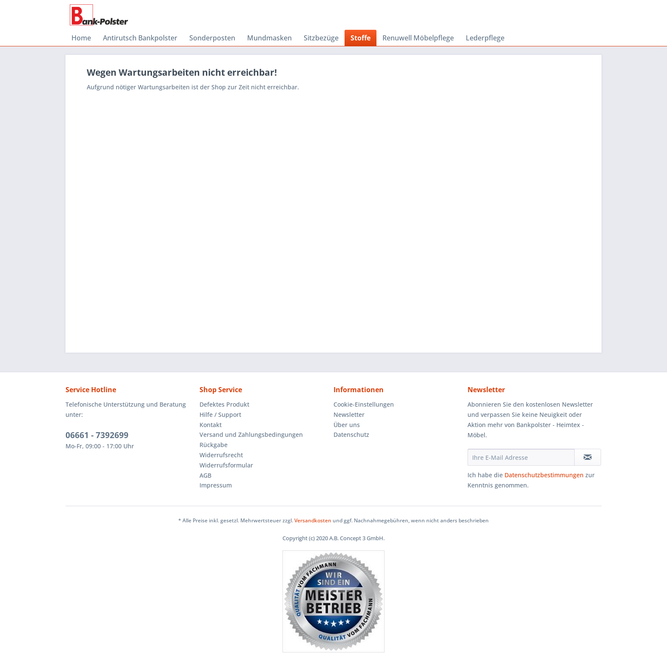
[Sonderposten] (212, 38)
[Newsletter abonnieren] (587, 457)
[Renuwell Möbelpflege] (418, 38)
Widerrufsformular (226, 465)
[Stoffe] (360, 38)
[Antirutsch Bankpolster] (140, 38)
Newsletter (349, 414)
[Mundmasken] (269, 38)
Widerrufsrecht (221, 455)
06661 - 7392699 (97, 435)
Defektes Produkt (224, 404)
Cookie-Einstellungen (364, 404)
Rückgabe (214, 445)
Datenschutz (351, 434)
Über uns (347, 425)
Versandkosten (312, 520)
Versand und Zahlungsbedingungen (251, 434)
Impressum (216, 485)
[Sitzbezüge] (321, 38)
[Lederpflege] (485, 38)
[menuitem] (81, 38)
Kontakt (211, 425)
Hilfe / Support (220, 414)
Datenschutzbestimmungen (544, 475)
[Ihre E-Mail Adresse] (521, 457)
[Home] (81, 38)
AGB (205, 475)
